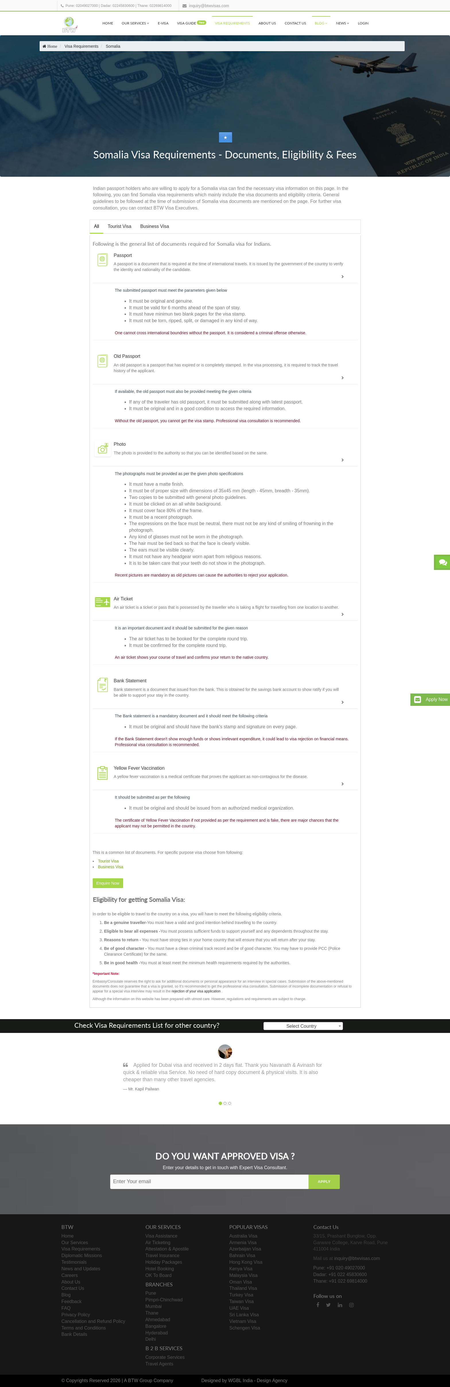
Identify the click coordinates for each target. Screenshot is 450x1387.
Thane (152, 1313)
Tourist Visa (119, 226)
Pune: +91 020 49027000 (339, 1267)
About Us (267, 23)
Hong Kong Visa (245, 1262)
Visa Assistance (162, 1236)
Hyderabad (157, 1332)
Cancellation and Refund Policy (93, 1321)
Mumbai (154, 1306)
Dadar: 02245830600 (117, 6)
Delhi (151, 1339)
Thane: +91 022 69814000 (340, 1281)
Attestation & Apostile (167, 1248)
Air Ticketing (158, 1242)
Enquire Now (107, 883)
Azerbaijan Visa (245, 1248)
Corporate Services (165, 1357)
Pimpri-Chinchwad (164, 1299)
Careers (69, 1275)
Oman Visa (240, 1282)
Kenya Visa (241, 1268)
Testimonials (74, 1262)
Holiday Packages (164, 1262)
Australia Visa (243, 1236)
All (96, 226)
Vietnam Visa (242, 1321)
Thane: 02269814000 (154, 6)
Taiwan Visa (241, 1301)
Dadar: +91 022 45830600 (340, 1274)
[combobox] (303, 1026)
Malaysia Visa (243, 1275)
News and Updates (80, 1268)
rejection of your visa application (196, 991)
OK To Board (159, 1275)
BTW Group (140, 1380)
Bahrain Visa (242, 1255)
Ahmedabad (158, 1319)
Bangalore (156, 1326)
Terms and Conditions (83, 1327)
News (342, 23)
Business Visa (154, 226)
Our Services (135, 23)
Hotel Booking (160, 1268)
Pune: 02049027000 (81, 6)
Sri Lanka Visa (244, 1314)
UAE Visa (239, 1308)
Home (107, 23)
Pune (151, 1293)
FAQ (66, 1308)
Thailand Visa (243, 1288)
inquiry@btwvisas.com (209, 5)
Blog (321, 23)
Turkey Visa (241, 1294)
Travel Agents (159, 1363)
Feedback (71, 1301)
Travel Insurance (163, 1255)
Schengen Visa (244, 1327)
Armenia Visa (243, 1242)
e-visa (163, 23)
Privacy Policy (75, 1314)
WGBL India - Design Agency (258, 1380)
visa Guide (191, 22)
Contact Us (295, 23)
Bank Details (74, 1334)
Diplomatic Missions (81, 1255)
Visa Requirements (232, 23)
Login (363, 23)
